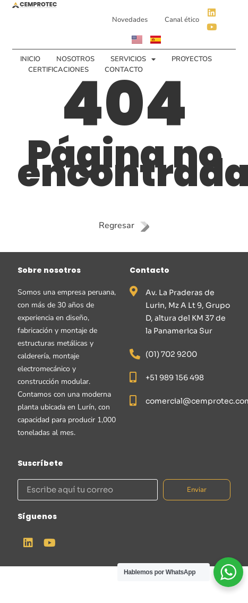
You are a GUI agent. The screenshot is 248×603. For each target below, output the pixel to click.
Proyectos (192, 59)
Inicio (30, 59)
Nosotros (75, 59)
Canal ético (182, 19)
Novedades (130, 19)
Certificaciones (58, 69)
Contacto (124, 69)
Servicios (133, 59)
